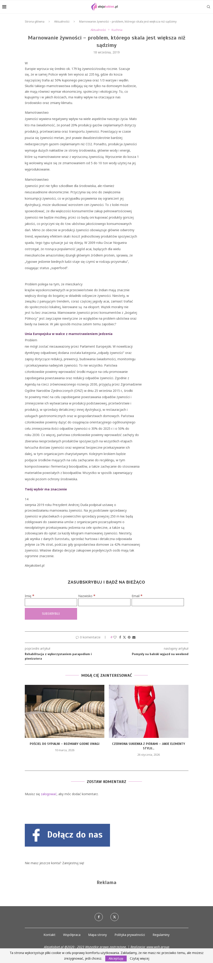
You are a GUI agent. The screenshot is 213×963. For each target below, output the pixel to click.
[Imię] (51, 602)
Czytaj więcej (139, 958)
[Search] (208, 6)
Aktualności (61, 21)
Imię (29, 596)
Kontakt (49, 935)
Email (137, 596)
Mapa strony (97, 935)
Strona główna (34, 21)
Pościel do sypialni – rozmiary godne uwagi (64, 744)
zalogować (49, 794)
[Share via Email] (133, 637)
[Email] (158, 602)
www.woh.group (158, 947)
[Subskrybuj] (51, 614)
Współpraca (71, 935)
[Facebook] (99, 917)
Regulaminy (161, 935)
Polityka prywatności (130, 935)
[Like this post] (115, 637)
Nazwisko (86, 596)
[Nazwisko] (104, 602)
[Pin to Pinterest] (129, 637)
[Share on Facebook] (120, 637)
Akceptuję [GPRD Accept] (116, 958)
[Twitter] (114, 917)
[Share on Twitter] (124, 637)
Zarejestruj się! (73, 863)
